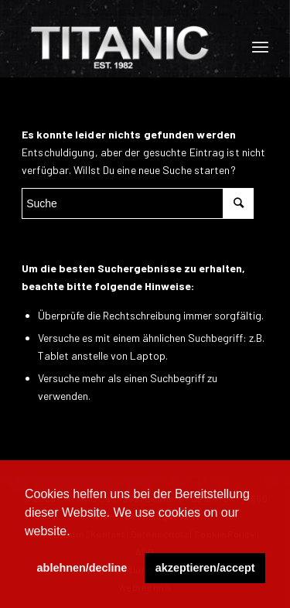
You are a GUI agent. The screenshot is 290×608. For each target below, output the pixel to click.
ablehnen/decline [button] (82, 568)
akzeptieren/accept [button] (205, 568)
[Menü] (260, 46)
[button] (75, 532)
